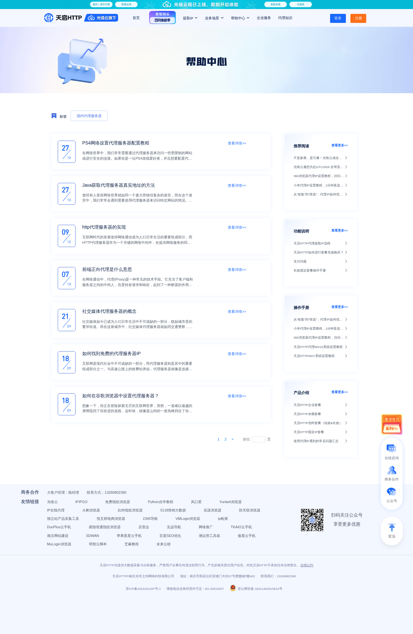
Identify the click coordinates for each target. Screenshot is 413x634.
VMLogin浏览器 (167, 538)
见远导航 (203, 546)
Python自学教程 (189, 512)
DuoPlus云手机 (88, 546)
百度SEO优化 (86, 563)
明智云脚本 (84, 571)
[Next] (232, 439)
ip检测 (202, 538)
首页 (136, 18)
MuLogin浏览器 (202, 563)
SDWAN (160, 555)
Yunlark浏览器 (87, 521)
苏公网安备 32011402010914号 (256, 625)
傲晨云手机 (163, 563)
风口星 (225, 512)
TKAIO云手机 (86, 555)
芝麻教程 (118, 571)
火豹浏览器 (160, 521)
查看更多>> (339, 145)
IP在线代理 (124, 521)
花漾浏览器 (128, 529)
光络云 (81, 512)
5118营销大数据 (88, 529)
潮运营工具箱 (125, 563)
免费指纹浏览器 (146, 512)
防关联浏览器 (165, 529)
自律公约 (306, 601)
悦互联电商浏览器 (90, 538)
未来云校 (150, 571)
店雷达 (172, 546)
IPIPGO (110, 512)
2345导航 (129, 538)
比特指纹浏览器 (198, 521)
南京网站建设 (125, 555)
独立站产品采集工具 (210, 529)
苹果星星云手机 (197, 555)
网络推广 (234, 546)
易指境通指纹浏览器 (133, 546)
